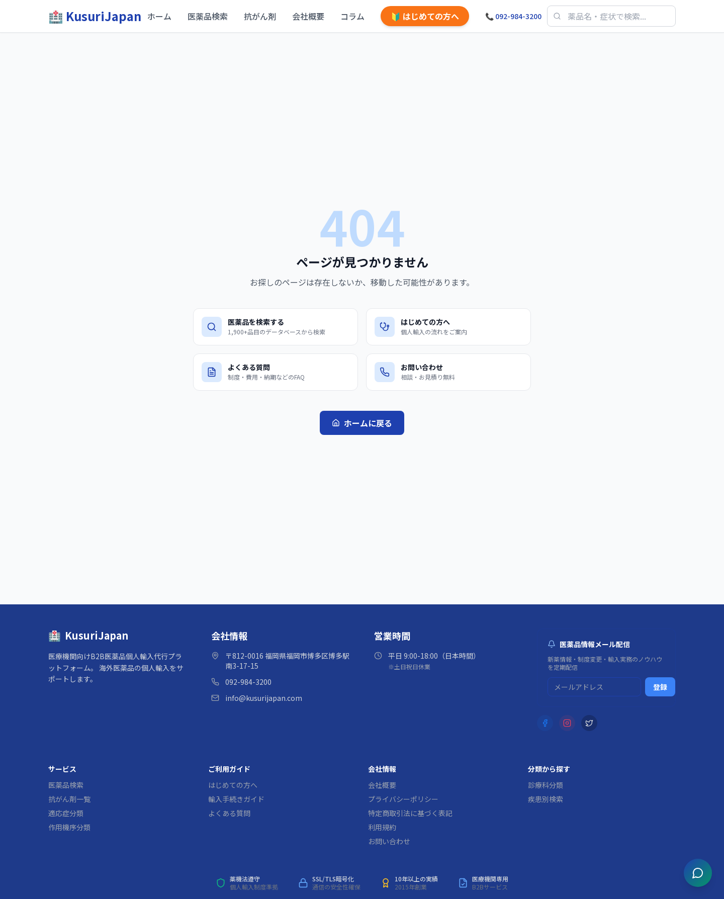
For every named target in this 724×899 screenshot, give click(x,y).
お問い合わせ (389, 841)
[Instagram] (567, 723)
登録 (660, 687)
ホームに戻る (362, 423)
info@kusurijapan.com (263, 698)
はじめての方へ (425, 16)
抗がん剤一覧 (69, 799)
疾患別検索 (545, 799)
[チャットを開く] (698, 873)
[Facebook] (545, 723)
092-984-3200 (513, 16)
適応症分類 (65, 813)
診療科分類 (545, 785)
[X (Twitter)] (589, 723)
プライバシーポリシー (403, 799)
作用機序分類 (69, 827)
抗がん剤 (260, 16)
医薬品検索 (208, 16)
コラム (352, 16)
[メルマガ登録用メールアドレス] (594, 686)
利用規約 (382, 827)
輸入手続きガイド (236, 799)
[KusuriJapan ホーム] (94, 16)
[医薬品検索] (611, 16)
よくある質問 (229, 813)
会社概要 (308, 16)
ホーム (159, 16)
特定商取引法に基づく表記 (410, 813)
